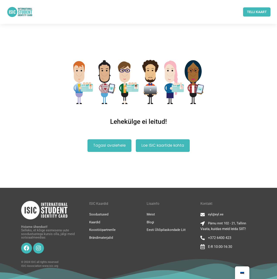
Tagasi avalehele (109, 145)
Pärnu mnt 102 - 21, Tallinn (227, 223)
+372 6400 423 (219, 238)
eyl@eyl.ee (215, 214)
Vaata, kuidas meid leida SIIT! (223, 229)
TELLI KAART (257, 12)
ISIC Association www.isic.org (39, 265)
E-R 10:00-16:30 (220, 247)
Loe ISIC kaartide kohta (162, 145)
